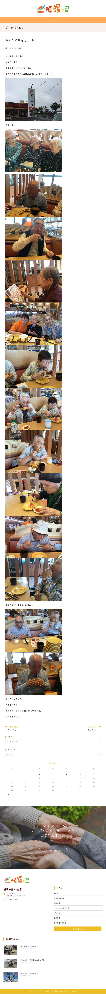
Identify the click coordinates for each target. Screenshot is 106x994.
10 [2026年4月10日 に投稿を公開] (67, 778)
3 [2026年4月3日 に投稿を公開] (66, 774)
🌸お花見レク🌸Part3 (29, 974)
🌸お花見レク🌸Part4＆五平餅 (32, 960)
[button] (53, 851)
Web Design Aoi (71, 991)
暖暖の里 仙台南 (12, 890)
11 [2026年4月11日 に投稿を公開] (80, 778)
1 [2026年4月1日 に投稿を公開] (39, 774)
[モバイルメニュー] (53, 20)
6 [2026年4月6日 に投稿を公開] (12, 778)
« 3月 (7, 795)
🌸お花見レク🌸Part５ (29, 947)
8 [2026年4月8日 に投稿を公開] (39, 778)
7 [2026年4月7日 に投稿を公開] (25, 778)
